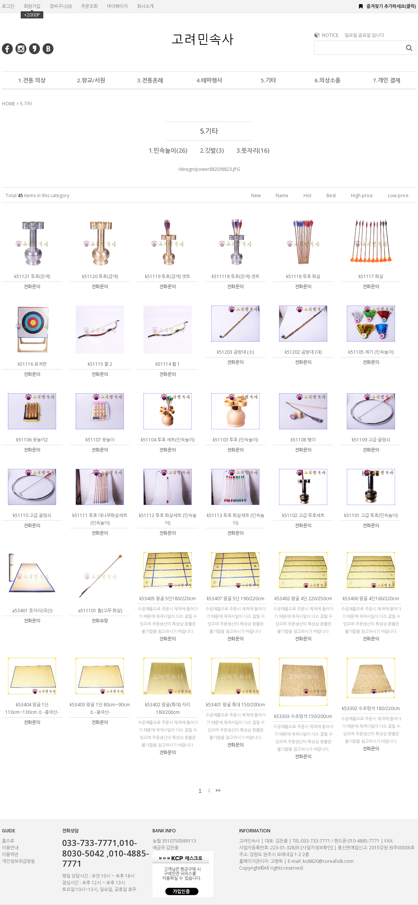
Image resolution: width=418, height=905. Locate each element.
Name (282, 195)
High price (362, 195)
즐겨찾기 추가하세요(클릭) (391, 6)
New (256, 195)
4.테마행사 (209, 80)
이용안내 (10, 847)
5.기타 (268, 80)
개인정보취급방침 (18, 861)
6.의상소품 (327, 80)
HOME (8, 103)
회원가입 (32, 6)
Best (331, 195)
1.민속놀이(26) (168, 150)
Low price (398, 195)
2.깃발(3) (212, 150)
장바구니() (61, 6)
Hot (307, 195)
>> (218, 790)
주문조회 (89, 6)
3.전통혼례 (150, 80)
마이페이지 (117, 6)
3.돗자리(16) (253, 150)
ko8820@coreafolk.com (328, 861)
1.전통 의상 (32, 80)
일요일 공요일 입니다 (364, 35)
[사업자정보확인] (317, 847)
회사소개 (145, 6)
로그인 (8, 6)
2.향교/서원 (91, 80)
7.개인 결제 (386, 80)
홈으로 (8, 841)
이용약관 (10, 854)
